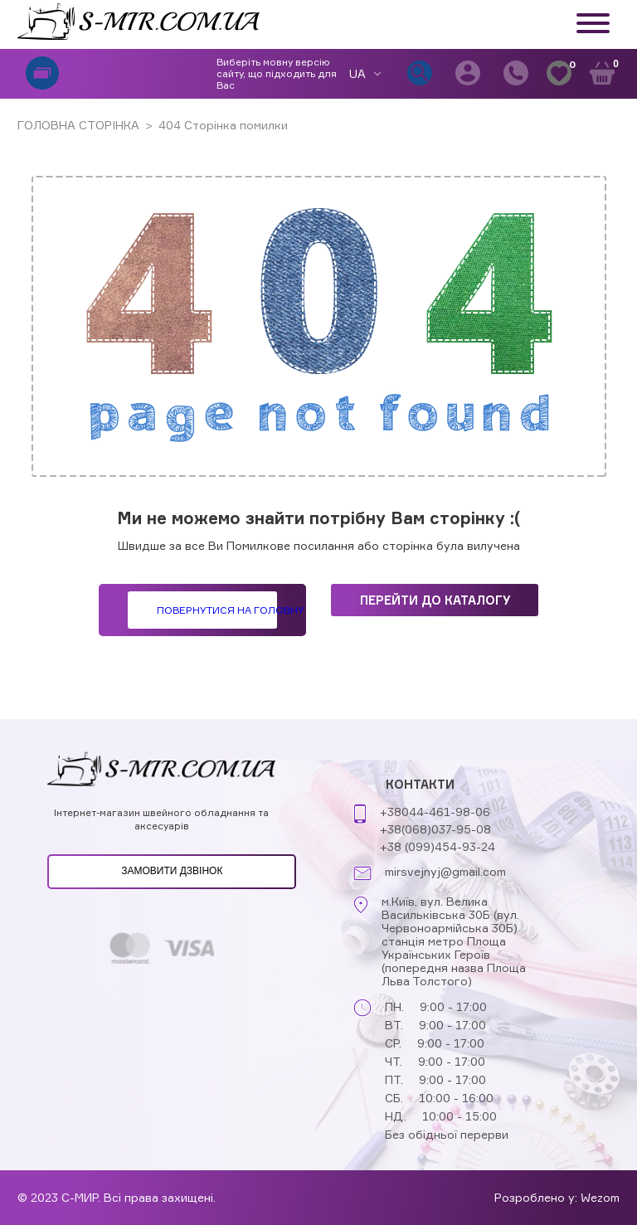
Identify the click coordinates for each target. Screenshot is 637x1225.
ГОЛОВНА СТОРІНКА (78, 125)
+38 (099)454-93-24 (437, 846)
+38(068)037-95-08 (435, 829)
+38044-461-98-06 (435, 812)
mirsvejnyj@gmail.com (445, 871)
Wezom (600, 1197)
